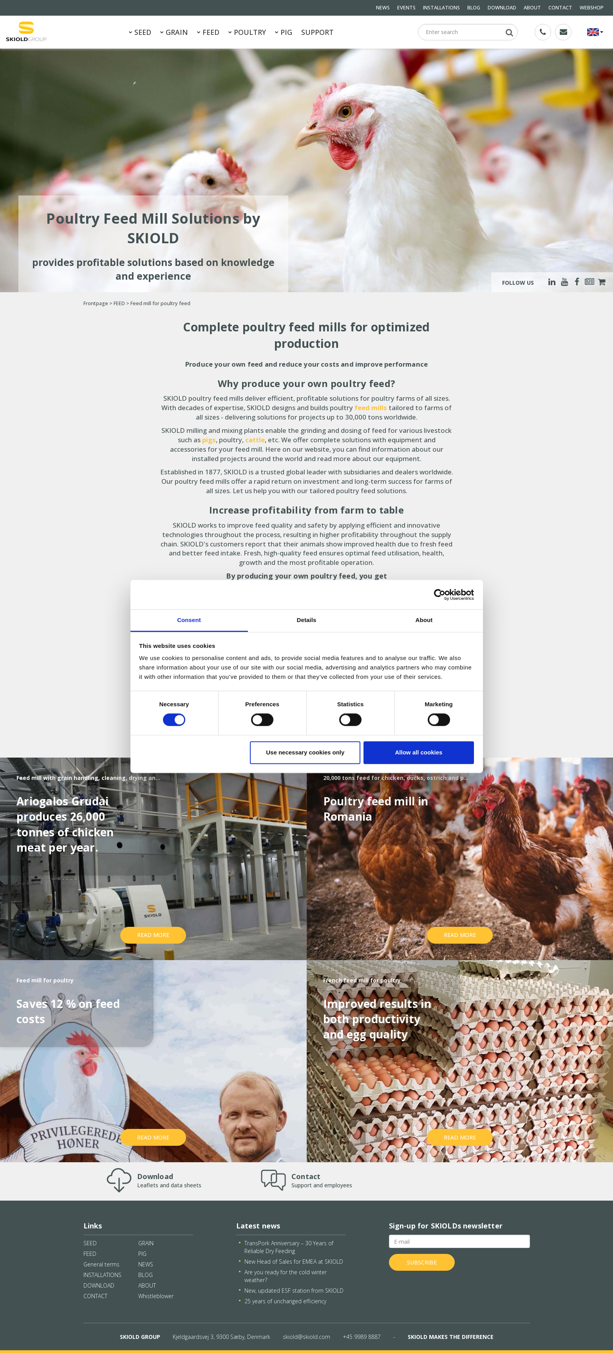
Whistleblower (156, 1296)
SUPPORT (317, 32)
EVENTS (406, 7)
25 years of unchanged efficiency (285, 1301)
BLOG (473, 7)
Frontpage (95, 303)
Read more (153, 935)
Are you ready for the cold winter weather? (285, 1276)
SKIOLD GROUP (140, 1336)
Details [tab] (306, 620)
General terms (101, 1264)
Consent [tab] (189, 620)
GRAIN (174, 32)
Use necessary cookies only (305, 752)
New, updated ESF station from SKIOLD (294, 1290)
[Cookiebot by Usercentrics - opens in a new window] (439, 595)
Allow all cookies (418, 752)
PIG (283, 32)
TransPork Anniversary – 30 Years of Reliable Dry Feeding (288, 1247)
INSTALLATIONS (441, 7)
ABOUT (532, 7)
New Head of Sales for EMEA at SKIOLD (293, 1261)
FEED (208, 32)
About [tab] (424, 620)
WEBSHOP (592, 7)
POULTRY (247, 32)
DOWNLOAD (502, 7)
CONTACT (560, 7)
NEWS (383, 7)
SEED (140, 32)
